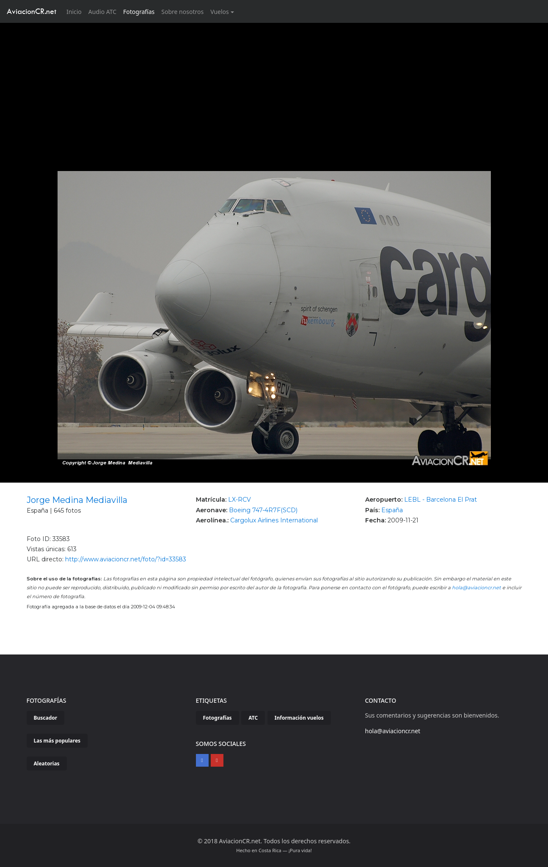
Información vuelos (299, 717)
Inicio (75, 11)
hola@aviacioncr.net (476, 588)
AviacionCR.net (31, 11)
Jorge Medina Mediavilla (77, 500)
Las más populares (57, 740)
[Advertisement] (274, 86)
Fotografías (138, 12)
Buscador (46, 717)
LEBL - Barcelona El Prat (440, 499)
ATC (253, 717)
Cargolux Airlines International (274, 520)
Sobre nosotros (182, 12)
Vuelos (219, 12)
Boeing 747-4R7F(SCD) (263, 510)
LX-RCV (239, 499)
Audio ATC (102, 12)
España (392, 510)
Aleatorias (47, 763)
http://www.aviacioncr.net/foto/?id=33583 (125, 559)
